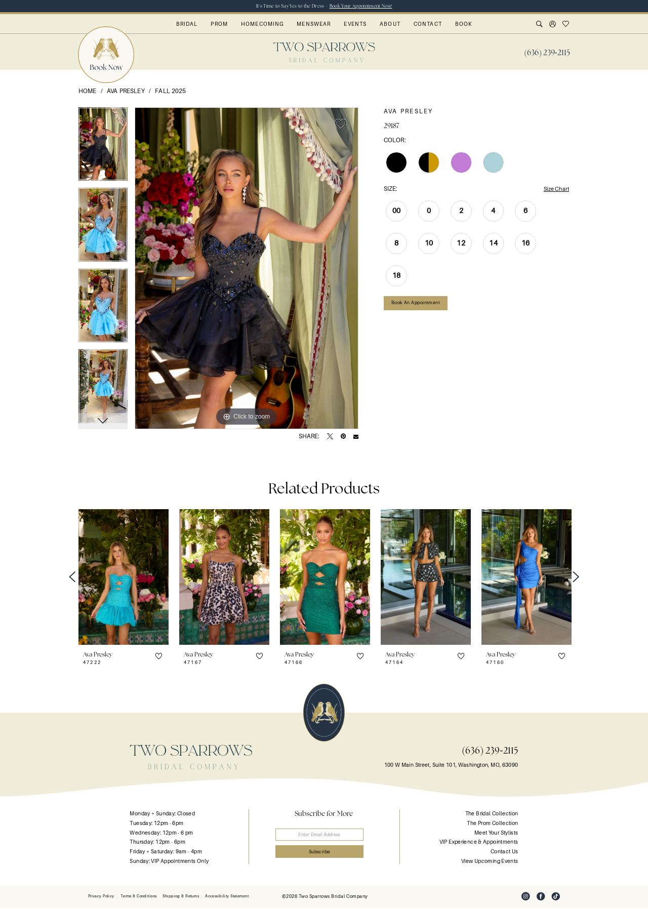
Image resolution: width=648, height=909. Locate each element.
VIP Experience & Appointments (478, 842)
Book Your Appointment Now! (363, 6)
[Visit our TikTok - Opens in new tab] (556, 897)
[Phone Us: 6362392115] (547, 53)
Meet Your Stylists (496, 833)
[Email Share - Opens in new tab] (355, 437)
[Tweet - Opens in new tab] (330, 437)
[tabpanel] (103, 148)
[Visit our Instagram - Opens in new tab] (525, 897)
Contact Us (504, 852)
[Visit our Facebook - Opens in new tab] (541, 897)
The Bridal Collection (491, 814)
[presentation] (123, 578)
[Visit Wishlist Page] (566, 25)
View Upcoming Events (489, 861)
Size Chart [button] (554, 189)
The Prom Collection (492, 824)
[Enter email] (324, 836)
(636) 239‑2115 (490, 751)
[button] (552, 25)
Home (87, 91)
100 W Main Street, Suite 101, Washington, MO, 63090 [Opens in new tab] (451, 765)
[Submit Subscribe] (324, 854)
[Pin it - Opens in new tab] (343, 437)
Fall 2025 (170, 91)
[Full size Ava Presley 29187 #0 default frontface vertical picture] (246, 268)
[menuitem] (547, 53)
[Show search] (539, 25)
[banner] (324, 53)
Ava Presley (126, 91)
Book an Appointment (418, 305)
